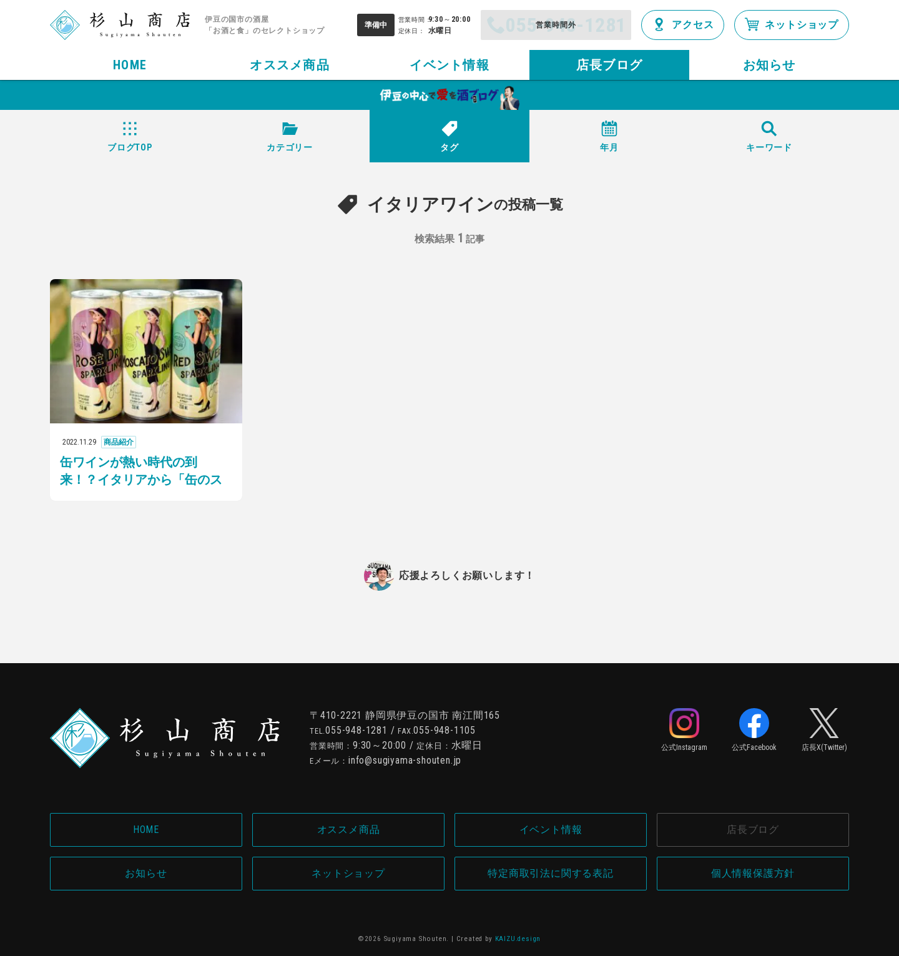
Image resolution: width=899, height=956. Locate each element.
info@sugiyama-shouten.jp (404, 760)
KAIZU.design (518, 939)
